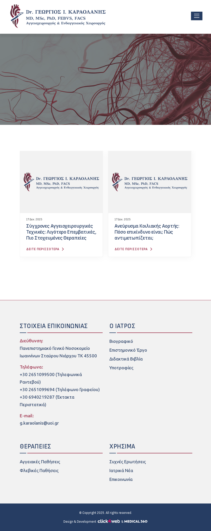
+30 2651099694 (37, 389)
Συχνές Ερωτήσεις (127, 461)
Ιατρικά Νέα (121, 470)
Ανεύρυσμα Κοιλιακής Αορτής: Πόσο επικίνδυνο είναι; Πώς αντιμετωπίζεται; (147, 232)
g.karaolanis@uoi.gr (39, 423)
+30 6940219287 (37, 397)
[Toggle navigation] (196, 16)
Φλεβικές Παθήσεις (39, 470)
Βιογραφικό (121, 341)
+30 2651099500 (37, 374)
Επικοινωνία (121, 479)
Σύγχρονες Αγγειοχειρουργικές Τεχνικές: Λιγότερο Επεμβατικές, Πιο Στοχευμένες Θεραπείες (61, 232)
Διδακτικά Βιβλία (126, 359)
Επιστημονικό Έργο (128, 350)
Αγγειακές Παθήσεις (40, 461)
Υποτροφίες (121, 367)
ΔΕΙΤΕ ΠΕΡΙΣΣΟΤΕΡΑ (46, 249)
